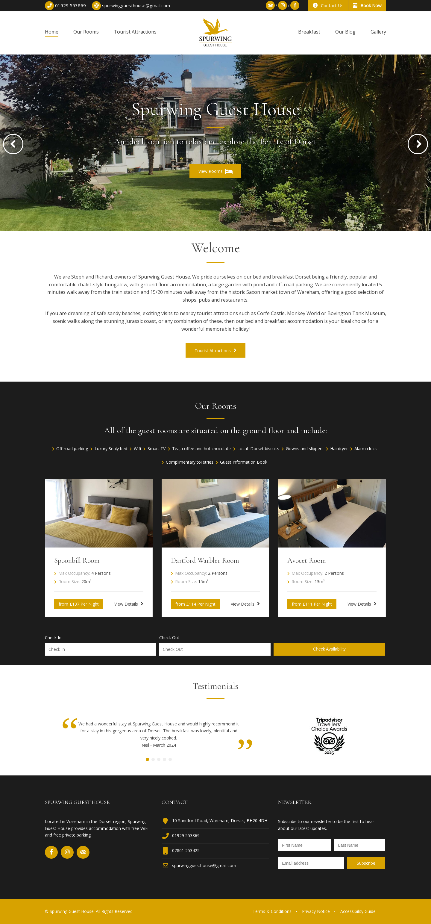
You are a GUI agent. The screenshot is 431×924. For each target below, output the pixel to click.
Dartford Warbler (205, 560)
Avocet (306, 560)
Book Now (367, 5)
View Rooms (215, 171)
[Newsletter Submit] (366, 863)
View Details (128, 603)
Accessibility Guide (358, 911)
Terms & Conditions (272, 911)
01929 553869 (186, 835)
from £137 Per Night (79, 604)
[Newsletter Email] (311, 863)
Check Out (169, 638)
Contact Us (328, 5)
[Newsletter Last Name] (359, 845)
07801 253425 (186, 850)
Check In (53, 638)
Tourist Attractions (215, 350)
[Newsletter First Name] (304, 845)
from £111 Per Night (312, 604)
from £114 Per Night (195, 604)
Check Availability (329, 649)
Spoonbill (77, 560)
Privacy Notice (316, 911)
